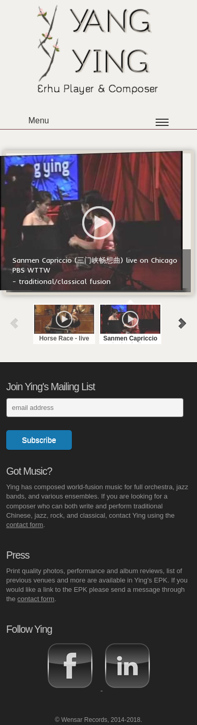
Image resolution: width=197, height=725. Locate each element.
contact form (24, 525)
